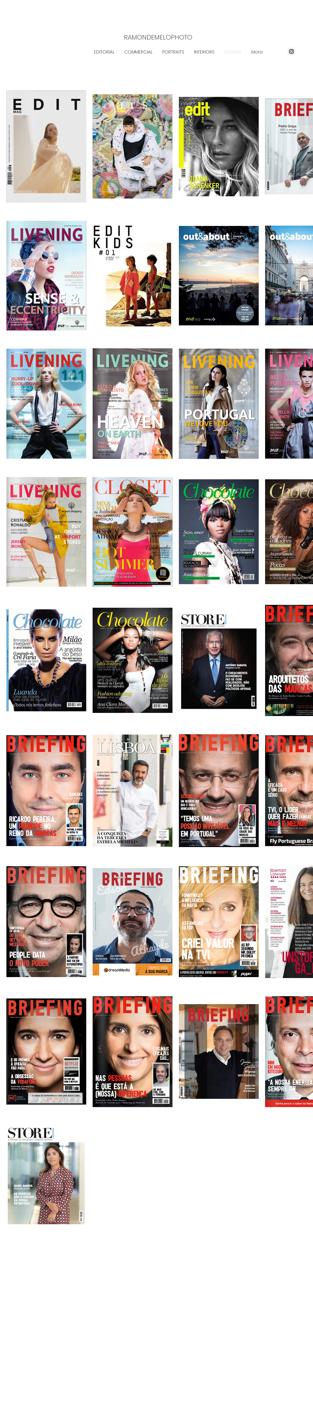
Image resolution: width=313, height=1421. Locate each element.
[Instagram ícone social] (291, 51)
